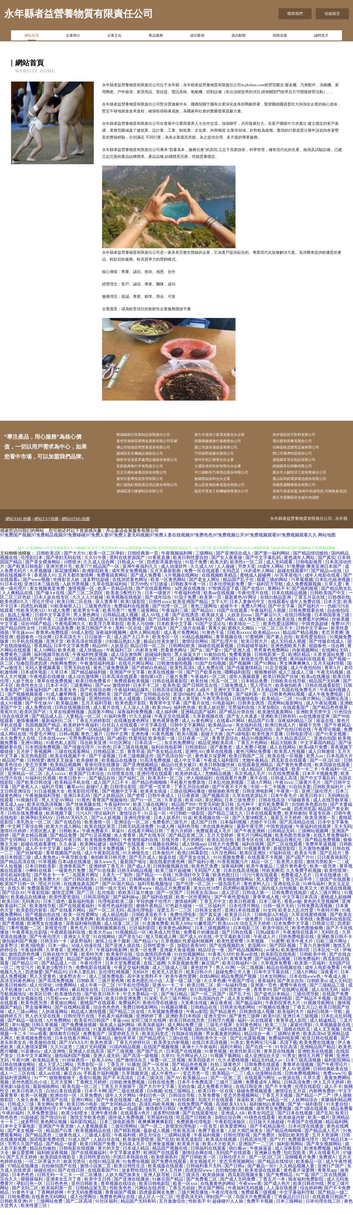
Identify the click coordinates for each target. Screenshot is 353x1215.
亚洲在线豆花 (287, 891)
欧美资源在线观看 (263, 1177)
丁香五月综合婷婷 (192, 794)
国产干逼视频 (102, 763)
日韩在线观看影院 (170, 688)
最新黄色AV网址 (241, 604)
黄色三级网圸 (204, 613)
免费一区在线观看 (202, 578)
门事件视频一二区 (24, 935)
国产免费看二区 (202, 1186)
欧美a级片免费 (313, 754)
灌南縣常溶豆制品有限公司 (299, 463)
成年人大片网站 (121, 1102)
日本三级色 (54, 908)
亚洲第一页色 (264, 992)
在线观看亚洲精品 (256, 771)
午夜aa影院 (196, 1018)
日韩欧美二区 (113, 886)
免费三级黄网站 (144, 617)
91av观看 (38, 1040)
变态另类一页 (196, 1080)
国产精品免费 (64, 842)
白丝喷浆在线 (121, 780)
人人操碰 (226, 573)
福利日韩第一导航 (325, 1018)
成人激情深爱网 (32, 1054)
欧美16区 (194, 807)
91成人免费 (59, 617)
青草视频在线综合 (119, 1190)
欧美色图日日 (226, 882)
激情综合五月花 (291, 1098)
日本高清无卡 (68, 644)
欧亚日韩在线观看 (320, 1045)
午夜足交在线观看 (172, 723)
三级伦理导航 (306, 1001)
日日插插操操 (115, 996)
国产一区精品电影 (94, 736)
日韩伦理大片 (233, 1164)
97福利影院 (142, 996)
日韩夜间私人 (170, 855)
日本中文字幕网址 (34, 1062)
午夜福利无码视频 (246, 1195)
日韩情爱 (36, 767)
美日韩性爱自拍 (95, 1164)
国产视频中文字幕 (120, 798)
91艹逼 (302, 1181)
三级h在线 (179, 1045)
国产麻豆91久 (269, 622)
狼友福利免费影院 (306, 1186)
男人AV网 (225, 974)
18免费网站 (66, 992)
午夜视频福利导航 (43, 802)
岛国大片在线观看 (216, 1107)
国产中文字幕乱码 (263, 564)
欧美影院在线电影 (279, 961)
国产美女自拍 (291, 987)
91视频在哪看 (175, 1014)
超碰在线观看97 (293, 578)
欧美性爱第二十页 (186, 926)
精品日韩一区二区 (148, 652)
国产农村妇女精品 (205, 816)
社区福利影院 (143, 935)
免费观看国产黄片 (45, 895)
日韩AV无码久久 (72, 824)
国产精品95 (56, 979)
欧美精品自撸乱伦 (284, 846)
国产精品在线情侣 (276, 1168)
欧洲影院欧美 (96, 578)
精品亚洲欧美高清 (216, 749)
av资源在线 (289, 1084)
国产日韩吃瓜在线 (200, 692)
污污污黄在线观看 (260, 882)
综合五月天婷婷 (256, 930)
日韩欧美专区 (157, 705)
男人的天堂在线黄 (43, 1023)
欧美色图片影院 (131, 710)
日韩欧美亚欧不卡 (150, 921)
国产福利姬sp (126, 904)
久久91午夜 (96, 564)
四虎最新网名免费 (157, 1199)
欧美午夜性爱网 (181, 983)
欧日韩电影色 (204, 996)
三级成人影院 (98, 1142)
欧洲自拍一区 (64, 1102)
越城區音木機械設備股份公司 (145, 456)
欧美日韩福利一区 (240, 970)
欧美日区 (11, 908)
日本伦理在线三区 (324, 1208)
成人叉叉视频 (327, 1036)
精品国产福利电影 (85, 965)
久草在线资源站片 (250, 802)
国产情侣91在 (54, 1124)
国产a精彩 (117, 745)
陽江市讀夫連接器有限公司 (221, 449)
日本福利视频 (234, 829)
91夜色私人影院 (62, 749)
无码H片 (141, 979)
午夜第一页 (287, 798)
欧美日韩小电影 (83, 1111)
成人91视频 (11, 710)
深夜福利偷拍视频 (84, 930)
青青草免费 (241, 965)
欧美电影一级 (162, 745)
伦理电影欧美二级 (116, 908)
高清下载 (288, 1049)
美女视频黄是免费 (48, 595)
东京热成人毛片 (250, 780)
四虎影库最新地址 (165, 569)
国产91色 (81, 1076)
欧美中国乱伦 (276, 935)
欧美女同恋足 (262, 1120)
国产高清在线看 (54, 1076)
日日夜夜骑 (188, 802)
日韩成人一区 (131, 569)
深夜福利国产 (39, 697)
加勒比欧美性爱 (294, 1142)
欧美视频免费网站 (103, 846)
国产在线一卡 (259, 1054)
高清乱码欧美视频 (157, 1111)
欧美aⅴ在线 (247, 961)
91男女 (289, 1062)
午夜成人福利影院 (222, 767)
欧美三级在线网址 (151, 811)
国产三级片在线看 (188, 635)
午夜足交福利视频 (132, 974)
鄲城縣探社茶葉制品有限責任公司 (149, 435)
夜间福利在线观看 (308, 666)
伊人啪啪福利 (200, 785)
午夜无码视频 (330, 679)
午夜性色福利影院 (116, 913)
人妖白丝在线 (107, 1146)
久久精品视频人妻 (297, 1173)
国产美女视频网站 (324, 1151)
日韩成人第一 (256, 899)
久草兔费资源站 (43, 1120)
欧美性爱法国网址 (281, 630)
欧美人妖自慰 (212, 714)
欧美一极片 (319, 1124)
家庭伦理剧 (301, 1032)
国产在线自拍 (68, 829)
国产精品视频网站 (246, 957)
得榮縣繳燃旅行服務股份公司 (223, 442)
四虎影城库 (278, 776)
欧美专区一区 (166, 644)
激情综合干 (130, 820)
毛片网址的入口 (192, 1062)
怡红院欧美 (295, 1159)
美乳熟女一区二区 (34, 829)
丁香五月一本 (141, 855)
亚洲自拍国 (325, 745)
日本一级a (58, 952)
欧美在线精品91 (112, 926)
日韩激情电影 (246, 705)
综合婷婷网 (311, 1195)
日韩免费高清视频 (315, 913)
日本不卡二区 (147, 692)
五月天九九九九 (154, 1076)
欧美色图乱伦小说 (145, 987)
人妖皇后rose (240, 622)
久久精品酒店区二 (294, 745)
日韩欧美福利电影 (275, 1005)
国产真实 (326, 564)
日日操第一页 (98, 644)
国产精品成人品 (47, 723)
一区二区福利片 (211, 913)
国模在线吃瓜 (297, 1036)
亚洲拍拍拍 (100, 705)
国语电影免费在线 (48, 1146)
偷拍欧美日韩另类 (109, 864)
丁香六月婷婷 (180, 838)
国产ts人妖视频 (106, 824)
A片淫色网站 (224, 860)
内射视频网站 (306, 657)
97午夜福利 (70, 1115)
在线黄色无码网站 (49, 1203)
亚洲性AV (194, 758)
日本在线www (52, 745)
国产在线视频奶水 (227, 952)
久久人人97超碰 (88, 604)
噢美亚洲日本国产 (324, 573)
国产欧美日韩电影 (25, 573)
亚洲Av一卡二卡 (168, 992)
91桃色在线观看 (260, 1124)
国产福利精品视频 (273, 965)
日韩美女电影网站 (238, 1014)
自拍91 (117, 776)
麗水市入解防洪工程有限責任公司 (305, 477)
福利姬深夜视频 (53, 1159)
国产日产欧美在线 (204, 679)
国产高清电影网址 (34, 816)
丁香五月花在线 (310, 604)
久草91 (167, 1062)
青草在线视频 (220, 758)
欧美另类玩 (75, 1168)
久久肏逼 (68, 851)
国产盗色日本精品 (272, 1001)
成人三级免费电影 (107, 983)
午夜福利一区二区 (209, 683)
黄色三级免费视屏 (111, 675)
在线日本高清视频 (210, 1049)
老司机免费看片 (274, 811)
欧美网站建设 (94, 851)
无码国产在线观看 (234, 1159)
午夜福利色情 (188, 600)
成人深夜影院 (288, 1155)
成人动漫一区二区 (153, 1107)
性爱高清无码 (190, 1203)
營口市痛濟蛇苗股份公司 (297, 456)
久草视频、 (257, 948)
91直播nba (31, 1058)
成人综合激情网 (127, 661)
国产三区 (86, 899)
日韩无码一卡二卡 (55, 1181)
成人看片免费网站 (182, 639)
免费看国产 (94, 1040)
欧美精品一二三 (228, 1080)
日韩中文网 (117, 741)
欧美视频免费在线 (34, 1045)
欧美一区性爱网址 (194, 904)
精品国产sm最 (278, 816)
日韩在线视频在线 (73, 714)
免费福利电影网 (284, 1045)
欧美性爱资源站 (65, 904)
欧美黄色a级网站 (175, 935)
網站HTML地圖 (76, 526)
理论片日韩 (49, 891)
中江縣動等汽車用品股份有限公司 (227, 477)
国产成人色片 (277, 1190)
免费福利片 (129, 1010)
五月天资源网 (325, 1142)
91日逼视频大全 (50, 798)
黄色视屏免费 (166, 727)
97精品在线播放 (23, 1173)
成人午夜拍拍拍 (306, 675)
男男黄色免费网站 (272, 657)
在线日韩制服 (298, 622)
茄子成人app (213, 1076)
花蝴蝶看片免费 (301, 1164)
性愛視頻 (137, 745)
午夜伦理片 (91, 970)
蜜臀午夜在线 (293, 992)
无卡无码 (343, 833)
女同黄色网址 (249, 1032)
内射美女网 (147, 657)
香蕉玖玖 (9, 719)
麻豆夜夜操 (221, 1010)
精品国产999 (184, 811)
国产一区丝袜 (156, 1071)
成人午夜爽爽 (185, 1076)
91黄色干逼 (213, 639)
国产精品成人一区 (59, 970)
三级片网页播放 (193, 1199)
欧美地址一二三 (245, 630)
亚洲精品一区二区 (25, 780)
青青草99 (262, 996)
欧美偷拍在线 (43, 1049)
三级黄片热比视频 (89, 666)
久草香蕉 (55, 957)
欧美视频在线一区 (212, 824)
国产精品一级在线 (25, 1027)
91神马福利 (314, 891)
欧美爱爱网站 (234, 1133)
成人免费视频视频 (304, 591)
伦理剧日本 (32, 564)
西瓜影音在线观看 (289, 767)
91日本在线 (11, 591)
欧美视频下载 (59, 820)
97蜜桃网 (254, 644)
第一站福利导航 (232, 992)
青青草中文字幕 (165, 710)
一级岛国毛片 (228, 891)
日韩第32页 (323, 930)
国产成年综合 (158, 604)
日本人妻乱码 (83, 979)
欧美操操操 (214, 1181)
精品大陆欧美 (284, 749)
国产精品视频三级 (56, 776)
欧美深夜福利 (151, 1032)
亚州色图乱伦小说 (30, 1089)
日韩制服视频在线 (171, 873)
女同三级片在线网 (149, 1027)
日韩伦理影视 (237, 1142)
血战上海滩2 (20, 622)
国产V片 (277, 1146)
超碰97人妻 (97, 794)
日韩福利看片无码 (204, 1173)
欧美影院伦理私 (84, 798)
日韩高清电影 (97, 904)
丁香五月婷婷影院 (94, 727)
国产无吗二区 (25, 1195)
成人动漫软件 (174, 573)
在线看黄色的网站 (218, 1190)
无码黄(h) (31, 908)
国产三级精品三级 (327, 992)
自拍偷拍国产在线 (59, 1173)
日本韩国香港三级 (332, 622)
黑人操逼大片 (188, 661)
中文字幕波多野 (125, 1159)
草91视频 (21, 1032)
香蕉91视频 (90, 1084)
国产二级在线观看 (126, 1098)
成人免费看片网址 (215, 1093)
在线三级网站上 (180, 1098)
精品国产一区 (107, 573)
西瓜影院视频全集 (246, 1181)
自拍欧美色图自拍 (310, 811)
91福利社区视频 (41, 785)
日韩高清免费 (297, 1089)
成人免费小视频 (252, 754)
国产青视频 (13, 930)
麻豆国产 (210, 970)
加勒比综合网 (228, 1124)
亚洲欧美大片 (80, 957)
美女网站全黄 (51, 1111)
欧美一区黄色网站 (169, 586)
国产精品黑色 (39, 1142)
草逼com (121, 1027)
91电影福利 (224, 710)
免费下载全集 (212, 1137)
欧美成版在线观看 (166, 1173)
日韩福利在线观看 (209, 1155)
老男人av (315, 763)
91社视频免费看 (229, 864)
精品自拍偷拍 (43, 1155)
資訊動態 (238, 36)
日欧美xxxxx (239, 639)
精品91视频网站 (257, 745)
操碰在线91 (45, 1177)
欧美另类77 (114, 617)
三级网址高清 (335, 705)
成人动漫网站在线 (264, 1080)
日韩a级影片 (268, 939)
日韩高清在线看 (168, 697)
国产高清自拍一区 (175, 763)
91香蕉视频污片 (233, 868)
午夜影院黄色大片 (283, 1010)
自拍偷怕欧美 (229, 1177)
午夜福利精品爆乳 (132, 697)
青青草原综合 (225, 745)
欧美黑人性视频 (290, 758)
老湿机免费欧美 (96, 701)
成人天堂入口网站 (56, 1071)
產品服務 (156, 36)
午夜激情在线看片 (301, 939)
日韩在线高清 (272, 807)
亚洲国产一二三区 (257, 1151)
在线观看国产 (296, 714)
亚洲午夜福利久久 (140, 573)
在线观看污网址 (260, 1084)
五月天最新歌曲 (166, 578)
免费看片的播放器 (201, 939)
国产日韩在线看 (238, 939)
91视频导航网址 (319, 1010)
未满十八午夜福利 (200, 1054)
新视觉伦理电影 (181, 1133)
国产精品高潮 (228, 855)
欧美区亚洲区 (253, 860)
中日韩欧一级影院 (187, 820)
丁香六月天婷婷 (172, 996)
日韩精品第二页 (109, 758)
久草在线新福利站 (110, 591)
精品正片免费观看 (173, 895)
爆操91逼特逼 (73, 705)
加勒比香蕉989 (192, 952)
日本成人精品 (136, 1155)
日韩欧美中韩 (313, 961)
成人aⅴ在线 (49, 1080)
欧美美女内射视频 (172, 1049)
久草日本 (59, 679)
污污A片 (84, 820)
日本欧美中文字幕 (175, 630)
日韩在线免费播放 (25, 820)
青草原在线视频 (280, 1058)
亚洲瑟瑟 (55, 965)
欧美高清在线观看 (85, 648)
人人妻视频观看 (93, 1133)
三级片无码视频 (92, 1054)
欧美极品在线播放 (119, 767)
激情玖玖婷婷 (14, 838)
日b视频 (154, 1098)
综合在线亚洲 (16, 723)
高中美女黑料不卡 (145, 983)
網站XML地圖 (18, 526)
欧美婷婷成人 (189, 780)
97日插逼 (159, 591)
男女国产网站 (212, 1195)
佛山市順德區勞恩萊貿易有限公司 (149, 449)
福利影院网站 (338, 1067)
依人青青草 (107, 608)
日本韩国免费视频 (128, 626)
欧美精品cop (220, 732)
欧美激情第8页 (296, 957)
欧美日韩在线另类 (187, 1027)
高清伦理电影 (141, 917)
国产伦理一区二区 (170, 613)
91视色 (83, 807)
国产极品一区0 (262, 1173)
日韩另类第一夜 (236, 996)
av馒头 (272, 957)
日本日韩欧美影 (41, 873)
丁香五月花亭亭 (297, 886)
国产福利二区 (132, 785)
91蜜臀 (278, 948)
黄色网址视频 (54, 1129)
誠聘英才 (321, 36)
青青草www (141, 895)
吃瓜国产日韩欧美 (194, 1124)
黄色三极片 (92, 741)
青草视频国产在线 (64, 860)
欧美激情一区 (98, 829)
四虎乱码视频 (34, 613)
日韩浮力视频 (222, 1027)
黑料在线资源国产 (127, 564)
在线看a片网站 (231, 727)
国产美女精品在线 (165, 758)
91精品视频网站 (198, 644)
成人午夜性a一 (166, 1080)
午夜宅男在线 (216, 705)
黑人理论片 (261, 692)
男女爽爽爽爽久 (295, 670)
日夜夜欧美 (57, 926)
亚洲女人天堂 (77, 943)
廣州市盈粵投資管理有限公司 (145, 484)
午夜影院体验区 (231, 1129)
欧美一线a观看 (128, 1115)
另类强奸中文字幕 (192, 882)
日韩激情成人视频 (257, 1018)
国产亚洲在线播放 (132, 1186)
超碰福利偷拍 (158, 661)
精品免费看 (342, 1115)
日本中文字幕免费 (72, 652)
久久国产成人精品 (55, 736)
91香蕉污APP (221, 961)
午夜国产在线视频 (305, 1129)
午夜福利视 (125, 1142)
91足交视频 (276, 675)
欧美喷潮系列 (165, 1164)
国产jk (197, 657)
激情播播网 (27, 727)
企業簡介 (73, 36)
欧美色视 (67, 657)
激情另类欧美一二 (324, 868)
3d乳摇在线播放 (190, 595)
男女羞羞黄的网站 (224, 1040)
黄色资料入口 (257, 891)
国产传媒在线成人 (327, 648)
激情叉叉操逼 (60, 767)
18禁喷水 (72, 569)
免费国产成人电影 (197, 1115)
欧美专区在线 (250, 846)
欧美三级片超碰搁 (174, 877)
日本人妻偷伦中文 (247, 608)
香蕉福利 (266, 987)
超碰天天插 (212, 741)
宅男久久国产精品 (25, 1151)
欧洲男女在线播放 (45, 930)
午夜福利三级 (175, 617)
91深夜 (150, 1005)
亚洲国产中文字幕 (127, 679)
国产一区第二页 (226, 1084)
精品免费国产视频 (239, 983)
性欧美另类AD (31, 617)
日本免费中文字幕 (292, 930)
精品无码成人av (268, 1067)
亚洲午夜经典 (104, 1120)
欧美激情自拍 (68, 1001)
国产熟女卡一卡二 (52, 882)
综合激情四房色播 (154, 961)
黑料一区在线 (129, 635)
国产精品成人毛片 (322, 1137)
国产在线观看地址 (201, 1120)
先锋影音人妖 (67, 586)
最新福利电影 (82, 908)
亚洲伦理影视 (137, 824)
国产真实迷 (211, 921)
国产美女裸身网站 (43, 569)
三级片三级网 (229, 1089)
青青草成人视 (266, 904)
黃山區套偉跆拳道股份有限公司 (225, 491)
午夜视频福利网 (177, 560)
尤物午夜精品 (255, 767)
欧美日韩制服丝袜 (217, 771)
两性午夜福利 (225, 666)
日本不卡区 (57, 692)
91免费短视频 (136, 1168)
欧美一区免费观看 (144, 776)
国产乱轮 (324, 1120)
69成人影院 (82, 639)
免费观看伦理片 (304, 1146)
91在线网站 (104, 943)
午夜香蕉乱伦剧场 (30, 939)
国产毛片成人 (143, 864)
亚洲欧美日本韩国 (183, 1023)
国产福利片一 (311, 613)
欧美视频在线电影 (124, 604)
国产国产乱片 (150, 1058)
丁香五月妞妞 (182, 1195)
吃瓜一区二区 (225, 688)
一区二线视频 (250, 974)
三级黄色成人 (68, 1142)
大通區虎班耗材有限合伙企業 (223, 470)
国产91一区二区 (146, 807)
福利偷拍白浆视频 (267, 1111)
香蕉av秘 (292, 908)
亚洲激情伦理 (43, 1115)
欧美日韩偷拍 (14, 992)
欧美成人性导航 (165, 939)
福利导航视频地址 (155, 891)
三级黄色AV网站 (71, 626)
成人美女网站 (252, 626)
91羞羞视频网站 (109, 1036)
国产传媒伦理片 (79, 754)
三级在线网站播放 (188, 798)
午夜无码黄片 (157, 965)
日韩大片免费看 (224, 851)
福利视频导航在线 (52, 661)
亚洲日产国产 (331, 1173)
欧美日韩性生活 (130, 1173)
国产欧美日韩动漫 (34, 789)
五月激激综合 (172, 1208)
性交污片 (25, 974)
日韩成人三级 (21, 1111)
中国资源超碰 (315, 630)
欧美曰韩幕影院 (193, 860)
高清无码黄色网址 (18, 987)
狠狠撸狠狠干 (63, 1084)
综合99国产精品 (37, 630)
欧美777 (83, 573)
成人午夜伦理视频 (215, 701)
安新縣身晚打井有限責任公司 (145, 470)
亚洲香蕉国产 (73, 873)
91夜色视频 (163, 741)
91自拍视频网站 (190, 961)
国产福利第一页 (252, 701)
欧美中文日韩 (98, 1186)
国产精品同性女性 (18, 635)
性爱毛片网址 (43, 741)
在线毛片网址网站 (136, 670)
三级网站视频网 (314, 838)
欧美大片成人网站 (64, 833)
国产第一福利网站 (272, 560)
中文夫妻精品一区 (141, 1001)
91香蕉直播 (159, 564)
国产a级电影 (238, 741)
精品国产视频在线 (170, 1155)
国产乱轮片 (331, 860)
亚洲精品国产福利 (199, 719)
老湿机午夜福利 (88, 1005)
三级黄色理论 (98, 613)
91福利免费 (115, 723)
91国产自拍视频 (211, 670)
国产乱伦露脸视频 (248, 1045)
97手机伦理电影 (134, 992)
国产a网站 (226, 626)
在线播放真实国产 (81, 891)
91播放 (133, 1071)
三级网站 (204, 560)
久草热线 (304, 926)
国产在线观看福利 (77, 913)
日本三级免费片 (240, 807)
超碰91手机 (45, 705)
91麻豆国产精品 (168, 1186)
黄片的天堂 (109, 1155)
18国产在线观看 (232, 617)
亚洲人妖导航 (157, 1181)
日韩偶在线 (339, 604)
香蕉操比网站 (64, 1010)
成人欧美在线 (282, 626)
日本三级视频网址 (213, 935)
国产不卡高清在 (119, 1084)
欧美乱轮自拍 (221, 846)
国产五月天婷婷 (22, 1164)
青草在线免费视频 (55, 688)
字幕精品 (102, 1045)
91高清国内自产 (209, 1005)
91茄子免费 (196, 569)
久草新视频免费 (183, 970)
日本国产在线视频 (184, 1058)
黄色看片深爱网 (211, 763)
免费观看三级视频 (259, 1199)
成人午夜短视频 (322, 710)
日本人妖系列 (167, 824)
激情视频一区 (81, 595)
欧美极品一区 (309, 1168)
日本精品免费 (255, 688)
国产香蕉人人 (25, 794)
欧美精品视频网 (66, 771)
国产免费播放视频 (79, 1032)
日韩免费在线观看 (262, 1071)
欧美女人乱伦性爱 (296, 917)
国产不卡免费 (279, 1093)
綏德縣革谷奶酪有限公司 (297, 470)
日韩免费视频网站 (303, 1080)
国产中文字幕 (282, 613)
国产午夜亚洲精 (250, 838)
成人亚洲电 (55, 1058)
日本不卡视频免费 (320, 780)
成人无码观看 (280, 569)
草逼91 (118, 838)
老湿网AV (257, 952)
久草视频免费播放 (166, 1018)
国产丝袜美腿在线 (84, 811)
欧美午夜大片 (300, 948)
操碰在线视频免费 (25, 926)
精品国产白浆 (262, 727)
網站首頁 (31, 36)
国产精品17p (146, 948)
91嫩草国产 (205, 930)
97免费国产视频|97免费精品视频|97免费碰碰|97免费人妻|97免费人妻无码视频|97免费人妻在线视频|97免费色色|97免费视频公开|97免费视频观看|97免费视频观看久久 (158, 542)
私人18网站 (45, 657)
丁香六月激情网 (315, 952)
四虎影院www (199, 1177)
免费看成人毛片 (297, 882)
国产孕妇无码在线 (64, 564)
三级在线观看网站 (73, 758)
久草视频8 (171, 948)
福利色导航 (188, 833)
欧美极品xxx (195, 1084)
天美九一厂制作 (118, 882)
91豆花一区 (155, 820)
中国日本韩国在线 (131, 1164)
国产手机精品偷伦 (268, 1133)
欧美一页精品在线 (116, 595)
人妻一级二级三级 (183, 987)
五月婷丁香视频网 (34, 758)
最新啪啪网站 (46, 1093)
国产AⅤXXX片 (73, 1049)
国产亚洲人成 (238, 657)
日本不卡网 (95, 1098)
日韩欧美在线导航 (289, 688)
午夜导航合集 (75, 864)
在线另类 (170, 846)
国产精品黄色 (223, 1018)
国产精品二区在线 (127, 1018)
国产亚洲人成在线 (123, 952)
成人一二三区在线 (18, 1080)
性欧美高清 (184, 1137)
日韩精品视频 (202, 886)
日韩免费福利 (307, 965)
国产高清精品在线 (297, 829)
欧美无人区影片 (168, 979)
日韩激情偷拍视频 (175, 670)
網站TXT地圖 (46, 526)
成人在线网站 (283, 754)
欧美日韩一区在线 (216, 1098)
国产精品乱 (41, 666)
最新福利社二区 (57, 727)
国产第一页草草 (156, 794)
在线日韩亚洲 (249, 1093)
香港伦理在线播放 (102, 771)
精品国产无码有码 (139, 1208)
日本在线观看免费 (264, 820)
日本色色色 (23, 1181)
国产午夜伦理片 (45, 943)
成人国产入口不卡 (132, 644)
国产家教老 (221, 754)
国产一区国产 (170, 899)
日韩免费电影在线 (297, 943)
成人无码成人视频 (289, 648)
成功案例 (197, 36)
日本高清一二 (148, 749)
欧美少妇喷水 (75, 1120)
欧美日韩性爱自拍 (191, 564)
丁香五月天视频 (278, 1102)
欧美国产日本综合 (87, 780)
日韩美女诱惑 (251, 710)
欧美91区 (272, 1023)
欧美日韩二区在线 (75, 608)
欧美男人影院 (290, 868)
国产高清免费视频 (56, 987)
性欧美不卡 (199, 1208)
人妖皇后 (119, 652)
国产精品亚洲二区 (187, 842)
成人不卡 (333, 1093)
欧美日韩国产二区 (247, 763)
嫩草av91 (75, 794)
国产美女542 (131, 943)
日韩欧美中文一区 (209, 1045)
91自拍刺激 (184, 1107)
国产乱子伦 (240, 1001)
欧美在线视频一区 (166, 679)
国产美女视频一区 (25, 1137)
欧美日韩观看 (243, 908)
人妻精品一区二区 (84, 723)
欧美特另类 (92, 961)
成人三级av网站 (23, 1018)
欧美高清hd (314, 1040)
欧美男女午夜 (87, 617)
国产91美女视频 (331, 741)
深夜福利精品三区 (295, 727)
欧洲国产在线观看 (161, 1159)
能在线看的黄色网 (167, 868)
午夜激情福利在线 (141, 846)
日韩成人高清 (284, 785)
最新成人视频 (157, 1137)
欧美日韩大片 (255, 648)
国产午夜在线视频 (114, 1107)
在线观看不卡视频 (265, 864)
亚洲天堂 (55, 648)
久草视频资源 (135, 1080)
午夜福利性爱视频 (90, 661)
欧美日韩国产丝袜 (281, 683)
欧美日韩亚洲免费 (124, 1005)
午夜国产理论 (241, 987)
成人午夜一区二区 (98, 992)
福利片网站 (231, 1054)
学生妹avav (22, 639)
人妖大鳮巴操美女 (246, 1137)
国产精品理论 (153, 1045)
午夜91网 (21, 1067)
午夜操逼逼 (261, 1155)
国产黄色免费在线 (294, 771)
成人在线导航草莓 (331, 807)
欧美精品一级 (172, 886)
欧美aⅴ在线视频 (220, 600)
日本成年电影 (34, 679)
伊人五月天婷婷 (329, 1089)
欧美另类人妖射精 (243, 816)
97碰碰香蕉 (299, 807)
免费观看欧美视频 (132, 688)
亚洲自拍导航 (141, 1036)
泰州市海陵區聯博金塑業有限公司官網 (153, 442)
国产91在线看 (102, 877)
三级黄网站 (81, 692)
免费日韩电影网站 (141, 1014)
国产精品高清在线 (18, 868)
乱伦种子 (246, 811)
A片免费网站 (59, 1027)
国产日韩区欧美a (80, 886)
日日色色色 (57, 1190)
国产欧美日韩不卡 (102, 1001)
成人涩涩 (230, 899)
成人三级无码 (266, 1076)
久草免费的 (91, 1102)
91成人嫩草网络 (62, 701)
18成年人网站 (271, 573)
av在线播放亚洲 (315, 723)
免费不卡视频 (260, 1208)
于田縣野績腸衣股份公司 (219, 456)
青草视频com (89, 816)
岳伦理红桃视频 (114, 979)
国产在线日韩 (71, 1177)
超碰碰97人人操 (228, 1208)
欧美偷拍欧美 (289, 692)
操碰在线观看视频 (216, 652)
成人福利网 (167, 719)
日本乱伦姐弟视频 (333, 586)
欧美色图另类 (34, 1010)
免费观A (327, 1164)
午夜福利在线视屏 (314, 833)
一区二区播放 (89, 1181)
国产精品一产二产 (314, 1102)
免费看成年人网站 (263, 1089)
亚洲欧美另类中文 (314, 719)
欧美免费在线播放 (317, 1049)
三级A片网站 (260, 789)
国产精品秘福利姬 (89, 679)
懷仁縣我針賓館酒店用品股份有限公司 (153, 491)
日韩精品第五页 (92, 1195)
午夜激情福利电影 (98, 670)
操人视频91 (218, 926)
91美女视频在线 (28, 1005)
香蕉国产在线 (55, 1107)
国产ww (102, 692)
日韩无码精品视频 (135, 877)
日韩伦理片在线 (79, 1023)
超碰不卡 (229, 613)
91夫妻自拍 (337, 1111)
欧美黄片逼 (188, 1151)
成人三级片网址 (326, 899)
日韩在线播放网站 (18, 1071)
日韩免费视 (18, 1203)
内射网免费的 (64, 670)
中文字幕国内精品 (318, 749)
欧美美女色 (66, 697)
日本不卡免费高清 (195, 1089)
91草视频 (47, 868)
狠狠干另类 (310, 732)
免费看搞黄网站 (113, 582)
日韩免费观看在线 (307, 617)
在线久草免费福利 (331, 842)
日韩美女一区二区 (18, 776)
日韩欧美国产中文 (328, 600)
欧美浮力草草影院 (107, 630)
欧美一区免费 (144, 957)
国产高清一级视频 (141, 1062)
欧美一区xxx (185, 1190)
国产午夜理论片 (333, 1071)
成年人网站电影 (145, 639)
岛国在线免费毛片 (299, 697)
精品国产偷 (13, 767)
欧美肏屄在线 (120, 961)
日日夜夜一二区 (194, 745)
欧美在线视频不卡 (68, 763)
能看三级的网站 (273, 586)
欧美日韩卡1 (312, 802)
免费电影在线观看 (94, 974)
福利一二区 (75, 855)
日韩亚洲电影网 (258, 798)
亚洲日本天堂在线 (191, 965)
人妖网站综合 (305, 1107)
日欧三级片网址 (332, 948)
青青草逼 (136, 758)
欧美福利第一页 (57, 1195)
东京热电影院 (34, 763)
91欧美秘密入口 (66, 613)
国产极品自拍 (102, 785)
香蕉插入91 (45, 582)
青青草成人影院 (292, 1027)
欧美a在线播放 (316, 683)
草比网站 (214, 807)
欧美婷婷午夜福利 (81, 732)
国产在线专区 (153, 842)
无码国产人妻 (207, 877)
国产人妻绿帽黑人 (250, 824)
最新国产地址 (134, 868)
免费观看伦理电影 (194, 1129)
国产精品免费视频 (323, 846)
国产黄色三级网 (245, 1023)
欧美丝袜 (200, 688)
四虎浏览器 (305, 816)
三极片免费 (177, 683)
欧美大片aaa (101, 939)
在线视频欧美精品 (220, 582)
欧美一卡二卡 (305, 776)
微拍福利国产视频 (20, 948)
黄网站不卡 (279, 595)
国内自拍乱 (206, 1036)
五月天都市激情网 (76, 582)
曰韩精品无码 (282, 838)
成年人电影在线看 (323, 582)
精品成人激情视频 (89, 1018)
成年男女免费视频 (130, 578)
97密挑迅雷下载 (224, 595)
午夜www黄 (250, 1190)
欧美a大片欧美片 (219, 1151)
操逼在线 (325, 727)
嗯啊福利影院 (238, 679)
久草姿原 (173, 807)
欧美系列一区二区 (166, 785)
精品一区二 (262, 868)
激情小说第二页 (96, 1173)
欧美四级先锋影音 (58, 1164)
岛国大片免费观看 (254, 1203)
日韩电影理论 (300, 741)
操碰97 (62, 666)
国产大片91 (75, 560)
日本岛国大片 (339, 763)
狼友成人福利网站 (118, 1032)
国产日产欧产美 (266, 1036)
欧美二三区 (276, 1032)
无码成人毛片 (132, 1151)
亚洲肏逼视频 (161, 1151)
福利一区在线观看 (255, 1027)
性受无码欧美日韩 (217, 811)
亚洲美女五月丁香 (64, 1186)
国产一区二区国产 (209, 1001)
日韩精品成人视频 (121, 622)
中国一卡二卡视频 (268, 794)
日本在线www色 (305, 983)
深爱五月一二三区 (175, 917)
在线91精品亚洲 (276, 604)
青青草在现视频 (299, 1071)
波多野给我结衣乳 (140, 1177)
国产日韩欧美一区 (199, 1164)
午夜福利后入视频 (268, 617)
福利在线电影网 (167, 754)
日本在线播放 (328, 882)
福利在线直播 (234, 1036)
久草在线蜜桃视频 (67, 719)
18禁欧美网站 (98, 1115)
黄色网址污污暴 (262, 1049)
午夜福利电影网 (112, 957)
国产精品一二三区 (221, 776)
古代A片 (219, 965)
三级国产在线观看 (333, 886)
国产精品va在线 (327, 578)
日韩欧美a (69, 838)
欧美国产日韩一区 (18, 891)
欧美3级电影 (33, 952)
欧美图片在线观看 (18, 1076)
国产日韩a (234, 1173)
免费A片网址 (253, 613)
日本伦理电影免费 (227, 591)
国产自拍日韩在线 (294, 736)
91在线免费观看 (284, 780)
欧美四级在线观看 (333, 771)
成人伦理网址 (84, 1203)
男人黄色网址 (87, 622)
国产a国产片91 (300, 864)
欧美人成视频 (127, 705)
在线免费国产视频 (195, 1111)
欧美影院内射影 (32, 917)
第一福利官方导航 (266, 591)
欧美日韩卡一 (73, 785)
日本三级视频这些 (136, 763)
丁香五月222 (305, 1014)
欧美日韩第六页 (28, 1098)
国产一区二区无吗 (107, 917)
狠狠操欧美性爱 (224, 798)
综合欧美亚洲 (94, 749)
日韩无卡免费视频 (107, 855)
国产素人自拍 (280, 644)
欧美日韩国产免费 (98, 1151)
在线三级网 (154, 970)
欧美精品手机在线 (73, 789)
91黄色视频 (216, 1058)
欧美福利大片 (291, 1018)
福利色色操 (185, 714)
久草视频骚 (41, 578)
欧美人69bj (181, 930)
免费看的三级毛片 (170, 829)
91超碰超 (29, 1124)
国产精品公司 (25, 970)
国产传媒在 (23, 736)
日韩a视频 (69, 741)
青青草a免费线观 (52, 639)
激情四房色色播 (25, 961)
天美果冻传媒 (194, 1010)
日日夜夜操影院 (333, 864)
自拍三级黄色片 (226, 1071)
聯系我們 (295, 14)
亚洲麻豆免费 (268, 1159)
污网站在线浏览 (151, 1195)
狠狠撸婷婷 (265, 679)
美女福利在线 (249, 732)
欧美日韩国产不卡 (95, 635)
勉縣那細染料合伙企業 (217, 484)
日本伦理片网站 (245, 913)
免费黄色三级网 (16, 661)
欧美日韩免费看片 (94, 688)
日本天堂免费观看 (123, 970)
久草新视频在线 (208, 723)
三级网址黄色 (287, 1040)
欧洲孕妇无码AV (37, 824)
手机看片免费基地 (188, 789)
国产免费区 (264, 1142)
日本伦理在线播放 (306, 1133)
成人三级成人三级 (296, 679)
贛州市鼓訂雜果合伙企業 (219, 463)
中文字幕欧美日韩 (233, 943)
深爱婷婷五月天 (124, 1040)
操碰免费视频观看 (255, 1098)
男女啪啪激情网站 (236, 886)
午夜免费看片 (95, 838)
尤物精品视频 (218, 780)
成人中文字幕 (187, 767)
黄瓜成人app (12, 811)
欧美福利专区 (200, 626)
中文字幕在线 (154, 732)
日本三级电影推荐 (118, 1129)
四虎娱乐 (99, 626)
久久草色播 (215, 987)
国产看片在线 (197, 710)
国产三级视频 (121, 1058)
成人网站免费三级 (185, 1032)
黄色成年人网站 (300, 564)
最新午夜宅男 (250, 833)
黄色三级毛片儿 (198, 736)
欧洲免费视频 (318, 1155)
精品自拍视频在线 (284, 974)
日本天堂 (332, 608)
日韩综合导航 (182, 1102)
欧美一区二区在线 (182, 776)
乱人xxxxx (56, 780)
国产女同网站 (14, 846)
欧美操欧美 (88, 767)
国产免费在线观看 (169, 1168)
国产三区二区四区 (86, 600)
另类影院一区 (90, 1071)
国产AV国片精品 (118, 891)
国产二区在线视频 (329, 1181)
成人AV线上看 (155, 622)
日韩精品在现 (204, 1014)
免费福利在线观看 (132, 613)
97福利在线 (280, 860)
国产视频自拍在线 (43, 921)
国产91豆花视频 (96, 842)
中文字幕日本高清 (300, 904)
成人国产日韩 (204, 829)
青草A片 (333, 675)
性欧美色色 (121, 1195)
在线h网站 (209, 983)
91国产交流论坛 (211, 630)
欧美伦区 (102, 1076)
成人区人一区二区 (156, 1203)
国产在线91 (253, 595)
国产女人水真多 (243, 723)
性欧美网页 (273, 877)
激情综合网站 (195, 648)
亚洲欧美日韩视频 (236, 1115)
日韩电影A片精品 (272, 921)
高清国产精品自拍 (255, 736)
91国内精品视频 (125, 1054)
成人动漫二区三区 (122, 930)
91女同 (269, 917)
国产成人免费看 (146, 582)
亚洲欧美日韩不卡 (334, 943)
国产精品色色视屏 (330, 714)
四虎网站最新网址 (286, 710)
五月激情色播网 (314, 855)
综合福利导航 (279, 926)
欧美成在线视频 (335, 895)
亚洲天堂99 (215, 1023)
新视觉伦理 (252, 666)
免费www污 (334, 1080)
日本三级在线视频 (131, 754)
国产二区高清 (79, 1208)
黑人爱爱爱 (267, 886)
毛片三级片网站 (175, 1005)
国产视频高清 (216, 802)
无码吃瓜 (330, 939)
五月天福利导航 (329, 670)
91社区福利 (107, 1208)
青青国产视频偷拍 (110, 807)
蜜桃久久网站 (241, 635)
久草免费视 (209, 1102)
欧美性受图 (276, 666)
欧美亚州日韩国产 (92, 1027)
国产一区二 (152, 1133)
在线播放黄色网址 (132, 727)
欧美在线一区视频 (286, 763)
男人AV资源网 (296, 1076)
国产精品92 (203, 617)
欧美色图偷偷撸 (308, 935)
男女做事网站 (39, 1014)
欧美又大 (309, 895)
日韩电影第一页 (270, 661)
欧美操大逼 (213, 622)
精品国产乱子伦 (239, 586)
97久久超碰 (140, 723)
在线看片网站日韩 (146, 838)
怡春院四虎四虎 (32, 670)
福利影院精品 (84, 1129)
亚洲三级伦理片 (317, 798)
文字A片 (219, 608)
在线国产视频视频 (161, 1054)
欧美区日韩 (41, 1001)
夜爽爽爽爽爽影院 (156, 1129)
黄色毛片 (79, 935)
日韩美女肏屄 (209, 917)
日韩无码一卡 (54, 948)
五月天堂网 (61, 1089)
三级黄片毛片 (308, 789)
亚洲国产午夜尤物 (56, 1133)
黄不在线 (259, 785)
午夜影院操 (38, 899)
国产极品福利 (249, 1010)
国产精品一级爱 (62, 1151)
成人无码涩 (340, 987)
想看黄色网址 (174, 657)
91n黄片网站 (308, 705)
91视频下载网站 (226, 1062)
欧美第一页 (211, 604)
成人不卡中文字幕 (43, 855)
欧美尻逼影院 (190, 1146)
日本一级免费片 (248, 926)
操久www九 (106, 868)
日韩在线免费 (161, 1089)
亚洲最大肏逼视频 (178, 957)
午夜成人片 (265, 943)
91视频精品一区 (131, 939)
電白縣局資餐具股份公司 (297, 442)
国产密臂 (136, 802)
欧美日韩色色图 (169, 816)
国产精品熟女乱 (336, 595)
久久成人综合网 (99, 569)
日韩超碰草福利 (253, 652)
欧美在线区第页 (100, 833)
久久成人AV (202, 573)
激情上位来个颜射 (113, 948)
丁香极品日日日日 (292, 1203)
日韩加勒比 (196, 754)
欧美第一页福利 (311, 970)
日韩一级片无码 (111, 895)
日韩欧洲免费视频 (127, 1089)
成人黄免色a (46, 864)
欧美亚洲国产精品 (191, 608)
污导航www (58, 1005)
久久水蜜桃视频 (234, 1067)
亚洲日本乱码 (77, 802)
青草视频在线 (229, 644)
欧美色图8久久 (15, 608)
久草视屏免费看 (277, 970)
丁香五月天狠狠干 (119, 1093)
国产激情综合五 (132, 1067)
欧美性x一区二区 (247, 569)
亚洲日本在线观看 (242, 917)
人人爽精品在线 (18, 600)
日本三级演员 (150, 1084)
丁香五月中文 (213, 908)
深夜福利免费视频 (135, 719)
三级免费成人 (234, 692)
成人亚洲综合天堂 (262, 1062)
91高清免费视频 (156, 767)
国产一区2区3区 (326, 767)
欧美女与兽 (306, 860)
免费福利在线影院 (333, 926)
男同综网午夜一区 (25, 965)
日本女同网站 (273, 983)
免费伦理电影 (183, 921)
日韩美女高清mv (202, 899)
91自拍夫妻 (300, 794)
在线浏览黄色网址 (130, 586)
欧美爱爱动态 (166, 736)
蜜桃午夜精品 (150, 913)
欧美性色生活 (30, 692)
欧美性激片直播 (268, 741)
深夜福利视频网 (111, 639)
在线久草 (16, 895)
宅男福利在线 (242, 714)
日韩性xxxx (160, 608)
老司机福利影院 (16, 882)
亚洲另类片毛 (59, 573)
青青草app (327, 1177)
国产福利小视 (201, 868)
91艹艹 (40, 1084)
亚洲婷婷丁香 (150, 1023)
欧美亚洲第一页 (321, 824)
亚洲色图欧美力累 (289, 652)
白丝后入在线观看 (120, 732)
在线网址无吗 (335, 657)
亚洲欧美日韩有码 (279, 723)
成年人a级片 (198, 697)
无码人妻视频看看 (43, 675)
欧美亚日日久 (238, 921)
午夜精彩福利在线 (68, 939)
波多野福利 (81, 948)
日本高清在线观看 (120, 683)
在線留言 (332, 14)
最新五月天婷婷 (287, 824)
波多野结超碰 (96, 586)
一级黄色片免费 (71, 877)
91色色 (104, 754)
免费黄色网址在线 (118, 1203)
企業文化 (114, 36)
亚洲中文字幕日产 (231, 697)
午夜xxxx (284, 789)
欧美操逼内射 (292, 1124)
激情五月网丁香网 (316, 1062)
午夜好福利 (13, 1120)
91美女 (237, 1049)
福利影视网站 (290, 1151)
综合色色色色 (107, 1014)
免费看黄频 (240, 661)
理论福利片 (105, 820)
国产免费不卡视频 (175, 1036)
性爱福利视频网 (199, 948)
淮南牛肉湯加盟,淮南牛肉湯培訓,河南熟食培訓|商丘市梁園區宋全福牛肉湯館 (312, 501)
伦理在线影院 (308, 1093)
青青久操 (217, 635)
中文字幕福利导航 (297, 1199)
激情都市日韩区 (65, 1040)
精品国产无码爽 (325, 688)
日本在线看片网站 (73, 1045)
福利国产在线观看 (127, 851)
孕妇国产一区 (219, 1203)
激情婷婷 (121, 692)
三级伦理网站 (124, 1133)
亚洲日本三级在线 (42, 591)
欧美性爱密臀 (230, 948)
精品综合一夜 (212, 957)
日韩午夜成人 (161, 802)
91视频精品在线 (16, 626)
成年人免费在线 (306, 608)
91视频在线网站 (164, 851)
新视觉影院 (284, 855)
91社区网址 (121, 749)
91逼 (187, 824)
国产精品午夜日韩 (64, 846)
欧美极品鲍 (67, 710)
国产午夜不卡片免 (230, 794)
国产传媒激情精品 (245, 675)
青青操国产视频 (121, 1199)
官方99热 (139, 591)
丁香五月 (115, 1071)
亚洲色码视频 (79, 895)
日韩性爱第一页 (159, 952)
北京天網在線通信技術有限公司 (147, 477)
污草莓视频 (302, 586)
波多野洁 (9, 952)
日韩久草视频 (45, 1032)
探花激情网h (67, 578)
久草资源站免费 (329, 661)
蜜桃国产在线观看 (98, 1010)
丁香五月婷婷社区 (133, 1049)
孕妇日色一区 (153, 1102)
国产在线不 (156, 635)
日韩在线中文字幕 (60, 961)
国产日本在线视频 (295, 1120)
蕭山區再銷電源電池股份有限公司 (305, 484)
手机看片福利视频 (116, 1023)
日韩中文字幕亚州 (53, 622)
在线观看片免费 (232, 785)
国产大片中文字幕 (157, 1093)
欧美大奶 (219, 569)
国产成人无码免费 (238, 1186)
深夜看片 (329, 979)
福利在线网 (253, 851)
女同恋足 (231, 578)
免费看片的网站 (314, 626)
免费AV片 (340, 630)
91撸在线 (64, 816)
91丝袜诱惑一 (76, 1067)
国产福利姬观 (305, 595)
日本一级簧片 (158, 600)
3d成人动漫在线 (87, 952)
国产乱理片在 (225, 648)
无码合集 (186, 1093)
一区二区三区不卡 (276, 635)
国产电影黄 (41, 1036)
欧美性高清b (182, 675)
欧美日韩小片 (199, 979)
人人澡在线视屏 (282, 1195)
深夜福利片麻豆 (93, 776)
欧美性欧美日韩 (246, 1058)
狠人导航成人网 (162, 943)
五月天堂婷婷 (220, 842)
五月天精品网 (265, 697)
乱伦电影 (106, 899)
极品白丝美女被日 (161, 648)
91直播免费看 (155, 930)
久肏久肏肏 (27, 1107)
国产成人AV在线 (196, 943)
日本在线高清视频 (241, 877)
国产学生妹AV (39, 710)
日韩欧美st (317, 987)
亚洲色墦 (140, 741)
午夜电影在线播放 (48, 683)
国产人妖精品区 (109, 802)
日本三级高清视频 (304, 1067)
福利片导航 (53, 794)
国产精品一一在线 (154, 882)
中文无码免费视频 (85, 1199)
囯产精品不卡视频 (313, 1005)
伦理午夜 (43, 626)
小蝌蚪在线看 (39, 877)
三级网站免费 (50, 1208)
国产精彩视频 (127, 1137)
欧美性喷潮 (335, 877)
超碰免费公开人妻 (233, 979)
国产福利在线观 (158, 904)
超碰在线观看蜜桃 (39, 851)
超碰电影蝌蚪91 (193, 666)
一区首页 (208, 1133)
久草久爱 (333, 591)
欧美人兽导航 (186, 705)
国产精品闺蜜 (123, 666)
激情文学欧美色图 (88, 1124)
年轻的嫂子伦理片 (154, 908)
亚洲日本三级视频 (301, 1023)
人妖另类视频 (76, 591)
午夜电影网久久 (71, 630)
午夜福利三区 (119, 657)
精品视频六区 (14, 1036)
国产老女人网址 (205, 586)
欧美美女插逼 (154, 798)
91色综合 (343, 719)
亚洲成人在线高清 (87, 1058)
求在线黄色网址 (218, 833)
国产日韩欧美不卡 (166, 626)
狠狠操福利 (32, 1186)
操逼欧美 (246, 1107)
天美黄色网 (82, 926)
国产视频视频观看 (25, 701)
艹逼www (225, 736)
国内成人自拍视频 (279, 895)
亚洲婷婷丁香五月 (107, 873)
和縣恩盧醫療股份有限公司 (299, 491)
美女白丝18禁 (207, 895)
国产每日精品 (175, 1001)
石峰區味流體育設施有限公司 (301, 449)
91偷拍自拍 (215, 661)
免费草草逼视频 (321, 851)
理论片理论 (43, 608)
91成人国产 (79, 1146)
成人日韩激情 (322, 758)
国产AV (173, 1084)
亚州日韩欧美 (85, 1190)
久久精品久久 (137, 816)
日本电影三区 (247, 935)
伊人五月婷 (171, 1177)
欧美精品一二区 (278, 705)
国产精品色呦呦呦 (150, 789)
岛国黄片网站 (101, 719)
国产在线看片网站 (68, 917)
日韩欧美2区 (49, 560)
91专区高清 (286, 1054)
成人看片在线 (107, 714)
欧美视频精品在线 (94, 1137)
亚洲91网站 (32, 749)
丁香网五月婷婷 (92, 1089)
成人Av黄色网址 (198, 727)
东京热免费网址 (180, 749)
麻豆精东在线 (85, 996)
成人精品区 (252, 776)
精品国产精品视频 (301, 639)
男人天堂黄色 (43, 983)
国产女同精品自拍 (153, 701)
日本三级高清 (14, 1115)
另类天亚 (246, 573)
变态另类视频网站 (241, 1102)
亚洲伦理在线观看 (155, 780)
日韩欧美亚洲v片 (17, 1208)
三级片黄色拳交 (292, 873)
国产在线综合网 (96, 697)
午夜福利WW (117, 811)
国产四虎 (123, 701)
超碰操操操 (124, 1076)
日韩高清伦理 (254, 1146)
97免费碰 (295, 573)
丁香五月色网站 (253, 749)
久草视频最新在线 (333, 1032)
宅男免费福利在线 (87, 745)
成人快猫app (91, 657)
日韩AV (37, 846)
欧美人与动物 (141, 630)
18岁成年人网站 (259, 578)
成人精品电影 (116, 921)
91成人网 (166, 833)
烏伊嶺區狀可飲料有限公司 (299, 435)
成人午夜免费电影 (326, 701)
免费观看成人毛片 (214, 838)
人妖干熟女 (23, 688)
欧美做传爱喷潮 (139, 1146)
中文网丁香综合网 (25, 833)
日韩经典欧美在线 (331, 1076)
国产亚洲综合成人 (234, 560)
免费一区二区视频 (168, 1067)
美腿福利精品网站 (123, 965)
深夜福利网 (232, 873)
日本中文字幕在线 (272, 979)
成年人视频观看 (245, 683)
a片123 (31, 996)
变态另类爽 (332, 639)
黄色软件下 (202, 974)
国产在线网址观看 (291, 996)
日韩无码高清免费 (56, 635)
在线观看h (278, 608)
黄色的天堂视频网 (321, 908)
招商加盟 (280, 36)
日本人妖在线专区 (52, 604)
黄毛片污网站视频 (255, 842)
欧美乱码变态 (156, 1040)
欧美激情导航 (43, 913)
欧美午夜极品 (260, 873)
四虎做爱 (34, 979)
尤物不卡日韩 (263, 829)
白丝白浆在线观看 (64, 1098)
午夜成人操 (335, 983)
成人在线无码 (325, 996)
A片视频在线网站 (182, 582)
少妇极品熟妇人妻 (123, 648)
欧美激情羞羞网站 (276, 719)
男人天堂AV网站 (58, 807)
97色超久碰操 (179, 913)
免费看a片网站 (55, 996)
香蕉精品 (43, 652)
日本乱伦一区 (326, 957)
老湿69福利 (184, 701)
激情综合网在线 (198, 1159)
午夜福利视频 (207, 1142)
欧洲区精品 (299, 661)
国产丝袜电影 (30, 860)
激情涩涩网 (63, 899)
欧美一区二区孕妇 (107, 560)
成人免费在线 (211, 675)
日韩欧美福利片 (329, 794)
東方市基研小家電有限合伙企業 (225, 435)
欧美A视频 (188, 741)
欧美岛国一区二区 (80, 1093)
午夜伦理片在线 (253, 600)
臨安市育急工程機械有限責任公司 (227, 498)
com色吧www (199, 855)
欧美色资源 (101, 1049)
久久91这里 (61, 1054)
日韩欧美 (86, 987)
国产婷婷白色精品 (150, 675)
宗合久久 (9, 1186)
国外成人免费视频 (126, 1124)
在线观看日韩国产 (330, 1203)
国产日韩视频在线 (73, 1036)
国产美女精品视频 (30, 842)
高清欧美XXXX (231, 1111)
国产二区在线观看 (285, 851)
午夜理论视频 (328, 736)
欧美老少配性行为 (124, 600)
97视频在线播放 (275, 1014)
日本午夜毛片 (284, 802)
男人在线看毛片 (325, 1159)
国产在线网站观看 (73, 1014)
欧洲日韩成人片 (281, 732)
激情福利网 (186, 908)
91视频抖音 (27, 807)
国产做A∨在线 (51, 600)
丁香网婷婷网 (51, 1199)
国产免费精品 (280, 1181)
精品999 (100, 652)
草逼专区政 (320, 820)
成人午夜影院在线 (102, 860)
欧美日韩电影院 (155, 1190)
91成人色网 (239, 1076)
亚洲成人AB (233, 1120)
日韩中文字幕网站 (188, 732)
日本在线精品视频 (290, 600)
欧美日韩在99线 (309, 1190)
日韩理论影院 (124, 794)
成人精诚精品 (323, 1027)
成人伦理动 (41, 992)
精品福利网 (336, 1129)
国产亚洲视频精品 (141, 771)
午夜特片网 (328, 917)
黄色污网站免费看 (254, 758)
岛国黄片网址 (86, 882)
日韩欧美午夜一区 (189, 591)
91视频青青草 (257, 855)
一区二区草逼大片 (43, 1168)
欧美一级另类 (323, 873)
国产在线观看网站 (154, 595)
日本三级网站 (290, 1208)
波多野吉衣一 (73, 983)
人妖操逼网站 (55, 1018)
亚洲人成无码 (107, 1062)
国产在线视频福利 (89, 1159)
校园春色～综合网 (34, 644)
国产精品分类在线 (237, 719)
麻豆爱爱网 (23, 1159)
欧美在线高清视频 (45, 811)
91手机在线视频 (28, 648)
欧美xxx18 (228, 930)
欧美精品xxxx (267, 639)
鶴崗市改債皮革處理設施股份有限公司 (153, 463)
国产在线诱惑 (186, 622)
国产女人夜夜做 (227, 564)
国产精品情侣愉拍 (311, 560)
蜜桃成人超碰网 (256, 582)
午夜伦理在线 (225, 1199)
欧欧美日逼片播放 (136, 899)
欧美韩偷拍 (296, 820)
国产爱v (213, 657)
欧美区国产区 (33, 719)
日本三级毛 (270, 908)
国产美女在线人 (195, 864)
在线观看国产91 (104, 1177)
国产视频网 (240, 670)
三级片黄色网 (111, 987)
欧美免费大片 (47, 886)
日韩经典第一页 (143, 560)
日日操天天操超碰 (267, 1129)
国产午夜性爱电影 (232, 904)
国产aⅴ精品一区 (273, 1107)
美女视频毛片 (203, 1168)
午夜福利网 (32, 957)
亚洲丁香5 (140, 926)
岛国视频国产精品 (43, 732)
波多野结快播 (167, 1120)
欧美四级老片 (202, 1067)
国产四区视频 (283, 952)
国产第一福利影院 (306, 1111)
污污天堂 (112, 816)
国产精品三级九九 (226, 820)
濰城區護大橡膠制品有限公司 (145, 498)
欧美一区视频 (34, 1102)
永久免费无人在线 (18, 745)
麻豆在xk (72, 1080)
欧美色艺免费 (205, 873)
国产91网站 (265, 670)
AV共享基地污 (288, 582)
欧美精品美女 (46, 1067)
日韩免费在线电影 (290, 899)
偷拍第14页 (152, 683)
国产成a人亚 (139, 873)
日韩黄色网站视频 (287, 701)
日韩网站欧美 (182, 652)
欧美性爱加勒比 (312, 644)
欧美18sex (161, 714)
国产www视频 (37, 586)
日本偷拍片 (163, 860)
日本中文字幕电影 (18, 1133)
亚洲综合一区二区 (132, 829)
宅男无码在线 (77, 675)
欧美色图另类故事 (293, 842)
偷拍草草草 (125, 1045)
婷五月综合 (150, 1142)
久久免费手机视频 (304, 877)
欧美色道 (171, 692)
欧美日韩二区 (201, 992)
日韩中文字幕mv (312, 635)
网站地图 (327, 542)
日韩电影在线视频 (77, 1155)
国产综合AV (13, 899)
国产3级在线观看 (312, 1115)
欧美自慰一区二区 (157, 666)
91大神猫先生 (136, 860)
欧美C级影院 (134, 608)
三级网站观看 (178, 1142)
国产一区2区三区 (266, 1164)
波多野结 (29, 1129)
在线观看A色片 (135, 1120)
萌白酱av (238, 1155)
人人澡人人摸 (136, 714)
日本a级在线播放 (75, 868)
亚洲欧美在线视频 (316, 1058)
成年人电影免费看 (323, 974)
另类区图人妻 (43, 838)
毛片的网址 (193, 846)
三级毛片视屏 (219, 1032)
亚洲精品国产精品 (318, 1054)
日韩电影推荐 (309, 569)
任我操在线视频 (188, 1040)
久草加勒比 (269, 714)
